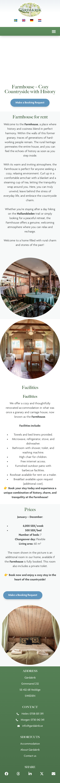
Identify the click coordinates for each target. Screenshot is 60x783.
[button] (54, 31)
